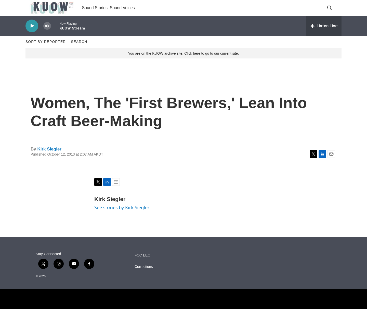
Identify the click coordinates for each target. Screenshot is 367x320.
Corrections (144, 278)
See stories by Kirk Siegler (121, 219)
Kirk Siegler (49, 160)
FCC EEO (142, 266)
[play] (32, 37)
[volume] (47, 37)
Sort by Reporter (45, 53)
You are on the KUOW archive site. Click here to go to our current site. (183, 64)
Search (79, 53)
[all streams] (324, 37)
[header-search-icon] (333, 13)
